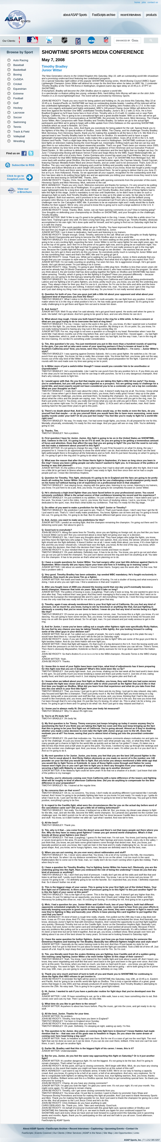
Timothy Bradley (54, 66)
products (151, 15)
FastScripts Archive (56, 1128)
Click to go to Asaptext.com (15, 177)
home (137, 2)
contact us (153, 2)
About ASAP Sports (33, 1128)
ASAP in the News (92, 1133)
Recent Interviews (79, 1128)
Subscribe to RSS (23, 165)
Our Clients (58, 1133)
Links (136, 1133)
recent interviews (130, 15)
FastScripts (27, 1133)
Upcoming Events (114, 1128)
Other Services (73, 1133)
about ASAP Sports (75, 15)
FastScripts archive (103, 15)
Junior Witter (52, 70)
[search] (127, 40)
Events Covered (43, 1133)
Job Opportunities (123, 1133)
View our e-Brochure (24, 190)
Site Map (107, 1133)
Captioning (97, 1128)
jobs (144, 2)
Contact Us (132, 1128)
